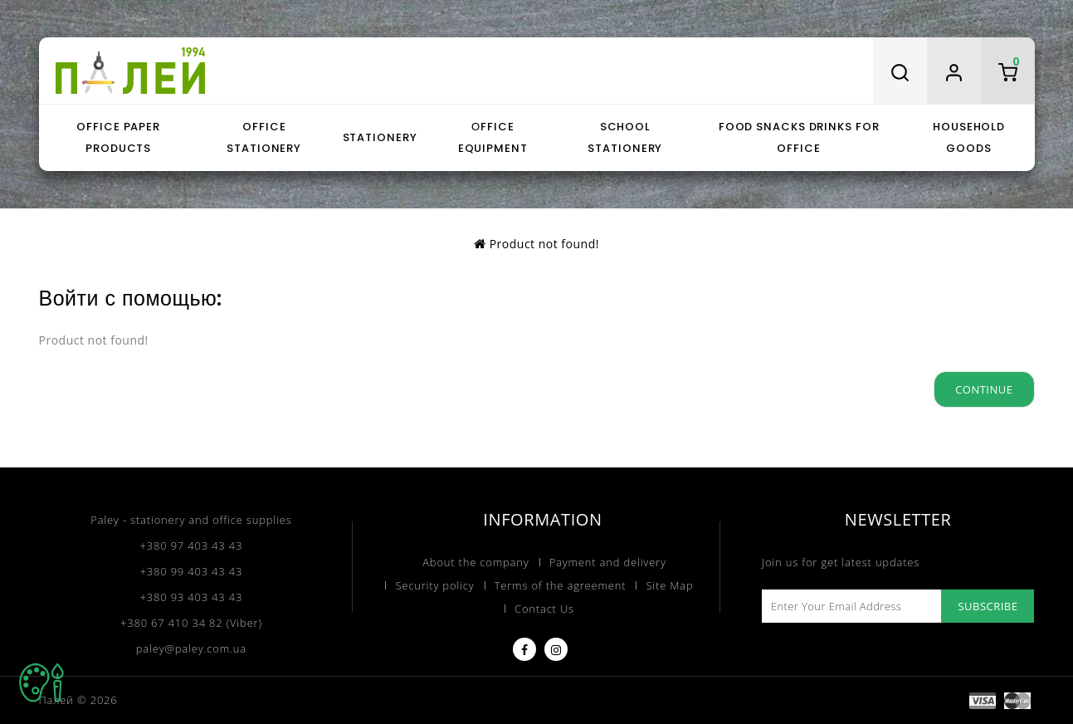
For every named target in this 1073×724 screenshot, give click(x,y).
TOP (41, 682)
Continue (983, 389)
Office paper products (118, 137)
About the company (475, 562)
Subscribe (987, 606)
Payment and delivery (607, 562)
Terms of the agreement (561, 585)
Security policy (434, 585)
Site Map (669, 585)
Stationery (380, 137)
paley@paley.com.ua (191, 648)
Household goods (969, 137)
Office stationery (264, 137)
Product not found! (544, 244)
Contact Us (544, 608)
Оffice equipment (493, 137)
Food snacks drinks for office (799, 137)
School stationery (625, 137)
